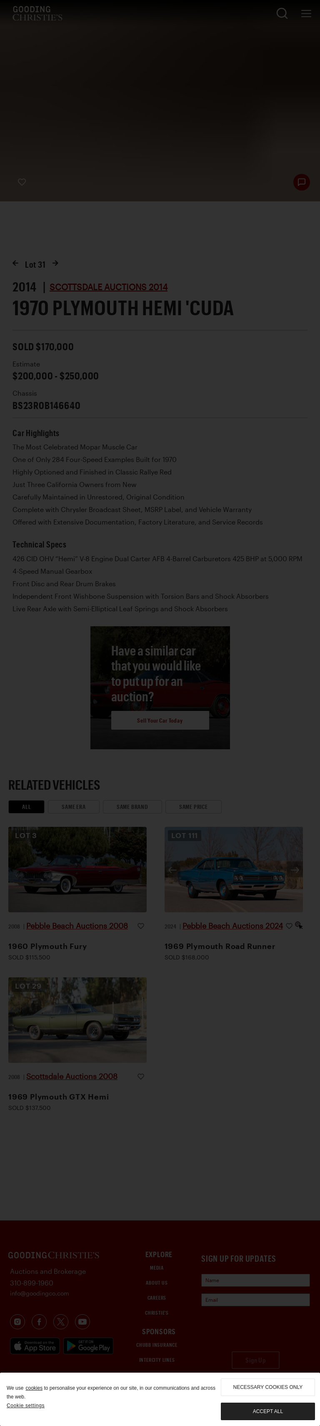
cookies (33, 1388)
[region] (160, 1399)
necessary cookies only (268, 1387)
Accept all (268, 1411)
